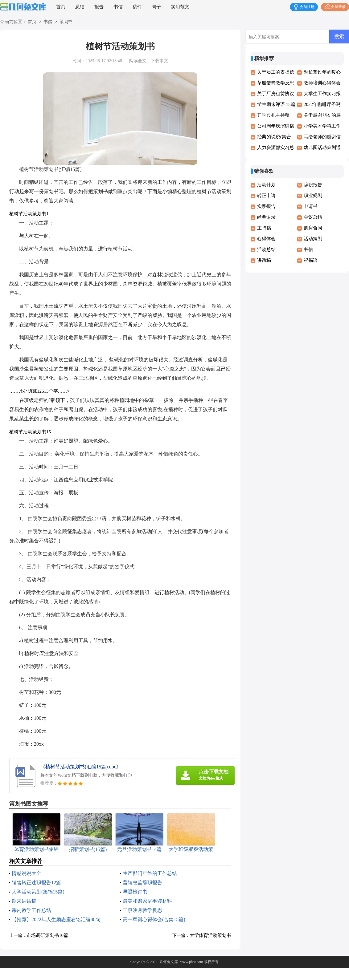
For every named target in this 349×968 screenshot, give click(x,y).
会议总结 (313, 217)
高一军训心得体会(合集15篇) (154, 919)
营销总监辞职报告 (142, 882)
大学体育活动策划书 (210, 935)
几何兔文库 (168, 962)
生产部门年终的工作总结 (150, 873)
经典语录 (266, 217)
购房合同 (313, 227)
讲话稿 (264, 260)
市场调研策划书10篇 (47, 935)
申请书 (311, 206)
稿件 (137, 6)
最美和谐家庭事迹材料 (147, 901)
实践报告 (266, 206)
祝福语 (311, 260)
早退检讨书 (135, 891)
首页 (60, 6)
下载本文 (159, 61)
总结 (79, 6)
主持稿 (264, 227)
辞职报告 (313, 184)
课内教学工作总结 (31, 910)
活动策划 (313, 238)
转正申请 (266, 195)
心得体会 (266, 238)
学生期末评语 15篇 (276, 104)
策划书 (66, 22)
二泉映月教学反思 (142, 910)
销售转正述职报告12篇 (36, 882)
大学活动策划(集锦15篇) (38, 891)
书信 (118, 6)
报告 (99, 6)
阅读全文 (137, 61)
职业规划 (313, 195)
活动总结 (266, 249)
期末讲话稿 (24, 901)
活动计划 (266, 184)
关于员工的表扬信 (275, 72)
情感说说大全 (26, 873)
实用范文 (180, 6)
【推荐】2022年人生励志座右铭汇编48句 (56, 919)
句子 (156, 6)
